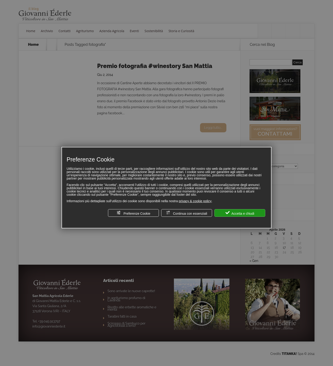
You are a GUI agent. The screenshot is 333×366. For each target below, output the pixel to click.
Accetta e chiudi (239, 213)
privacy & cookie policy (195, 201)
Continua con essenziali (186, 213)
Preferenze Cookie (133, 213)
